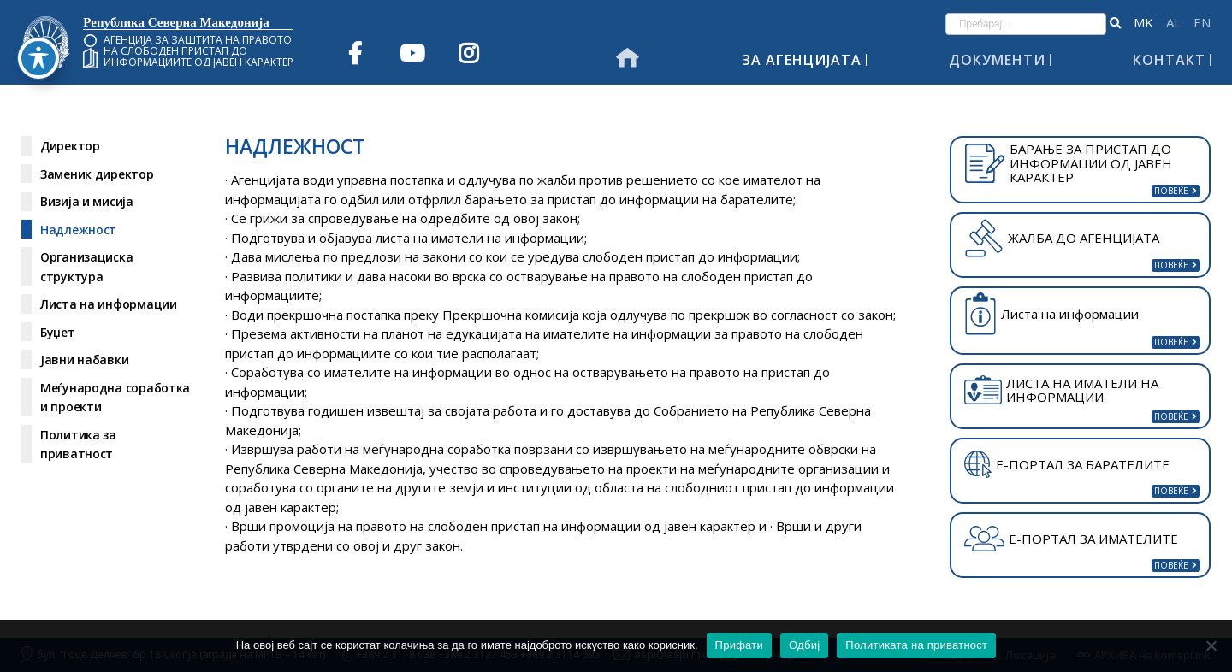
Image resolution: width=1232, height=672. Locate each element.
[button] (1115, 24)
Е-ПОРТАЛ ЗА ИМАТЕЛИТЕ (1071, 538)
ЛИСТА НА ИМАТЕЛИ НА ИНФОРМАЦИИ (1061, 390)
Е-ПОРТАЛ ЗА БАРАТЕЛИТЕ (1067, 464)
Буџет (57, 332)
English (1202, 22)
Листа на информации (108, 304)
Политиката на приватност (916, 645)
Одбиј (804, 645)
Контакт (1169, 59)
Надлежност (78, 229)
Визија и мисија (86, 201)
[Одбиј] (1210, 645)
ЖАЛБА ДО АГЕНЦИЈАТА (1061, 237)
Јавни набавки (84, 359)
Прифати (739, 645)
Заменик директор (97, 174)
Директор (70, 146)
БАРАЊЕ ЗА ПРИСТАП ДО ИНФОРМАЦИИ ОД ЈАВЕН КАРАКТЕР (1068, 163)
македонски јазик (1143, 22)
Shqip (1173, 22)
